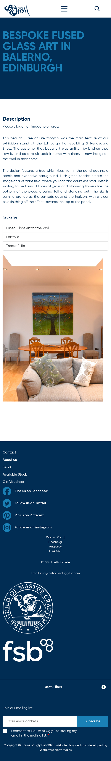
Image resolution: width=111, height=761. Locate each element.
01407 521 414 (60, 562)
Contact (9, 452)
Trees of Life (15, 246)
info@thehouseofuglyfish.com (60, 573)
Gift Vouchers (13, 482)
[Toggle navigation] (65, 8)
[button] (97, 8)
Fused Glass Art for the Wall (27, 228)
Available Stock (15, 474)
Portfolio (12, 237)
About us (10, 460)
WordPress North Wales (56, 749)
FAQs (7, 467)
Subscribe (92, 721)
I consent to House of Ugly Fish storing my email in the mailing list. (44, 733)
